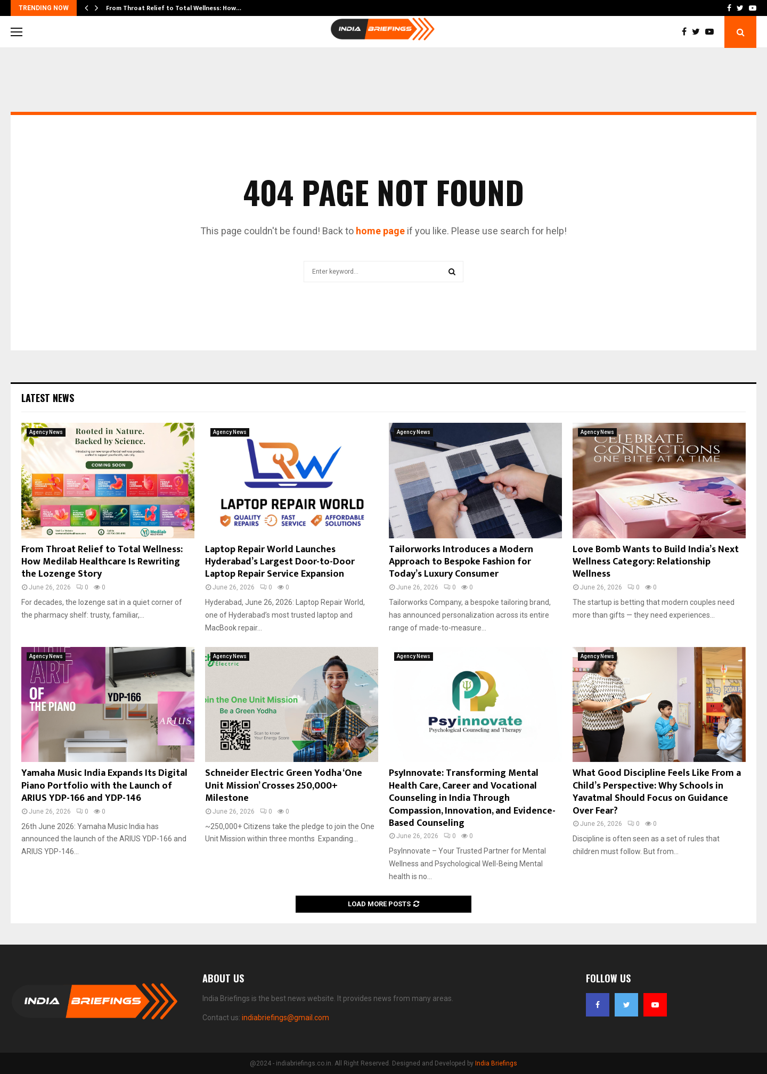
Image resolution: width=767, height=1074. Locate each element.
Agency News (46, 432)
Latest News (47, 398)
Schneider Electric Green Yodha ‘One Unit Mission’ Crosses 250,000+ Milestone (283, 785)
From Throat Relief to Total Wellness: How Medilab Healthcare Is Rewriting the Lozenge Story (102, 562)
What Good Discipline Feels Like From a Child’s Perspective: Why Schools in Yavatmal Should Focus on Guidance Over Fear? (657, 791)
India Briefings (496, 1063)
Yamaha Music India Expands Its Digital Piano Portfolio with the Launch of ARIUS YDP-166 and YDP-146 (104, 785)
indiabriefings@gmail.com (285, 1017)
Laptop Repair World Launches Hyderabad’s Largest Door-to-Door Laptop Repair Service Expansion (280, 562)
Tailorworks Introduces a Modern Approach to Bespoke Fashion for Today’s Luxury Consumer (461, 562)
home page (380, 230)
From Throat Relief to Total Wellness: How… (173, 8)
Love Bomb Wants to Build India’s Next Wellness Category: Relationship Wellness (656, 562)
